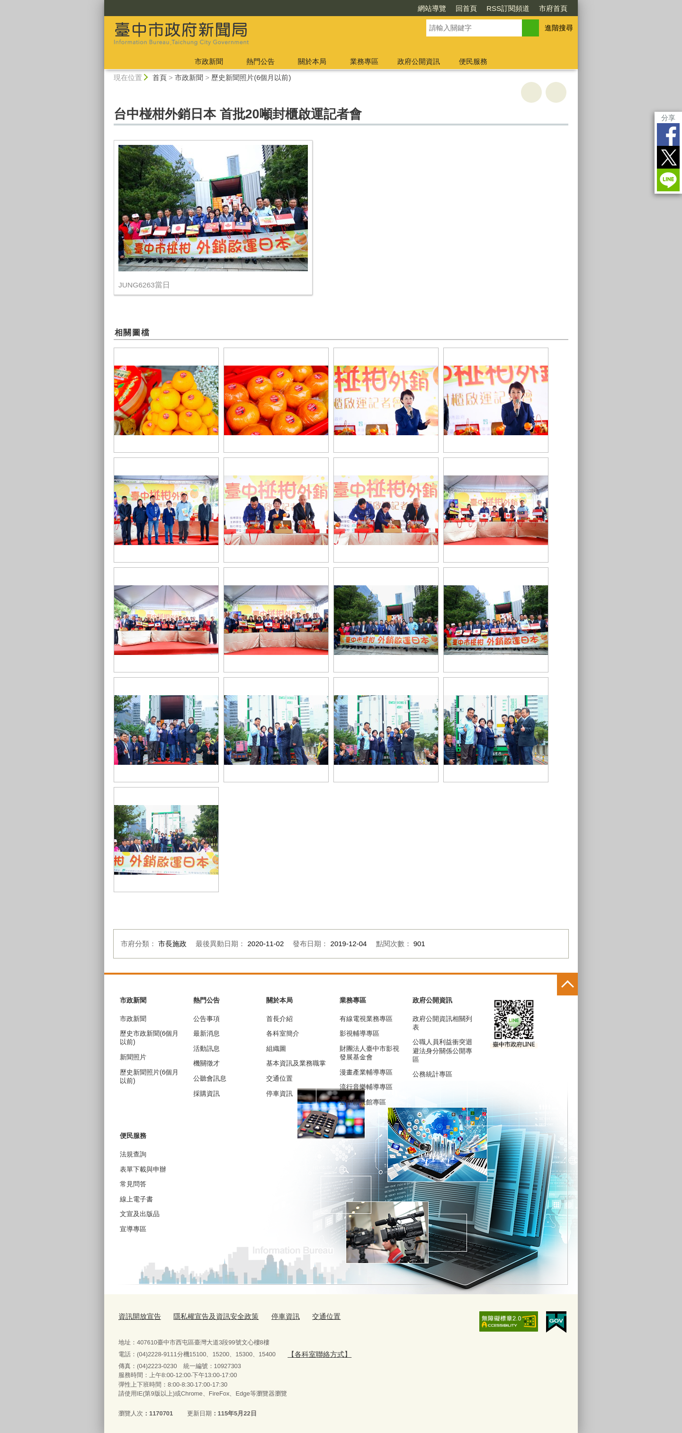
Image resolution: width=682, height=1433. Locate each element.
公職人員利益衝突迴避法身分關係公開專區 (442, 1050)
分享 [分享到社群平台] (668, 117)
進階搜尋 (559, 28)
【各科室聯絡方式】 (314, 1351)
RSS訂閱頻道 (507, 8)
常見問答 (133, 1184)
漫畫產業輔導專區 (366, 1072)
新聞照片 (133, 1057)
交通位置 (279, 1078)
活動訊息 (206, 1048)
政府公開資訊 (418, 61)
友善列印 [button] (531, 92)
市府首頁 (553, 8)
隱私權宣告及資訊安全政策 (205, 1315)
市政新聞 (209, 61)
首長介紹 (279, 1018)
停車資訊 (279, 1093)
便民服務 (473, 61)
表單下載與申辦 (143, 1169)
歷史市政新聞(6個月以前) (149, 1038)
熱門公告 (260, 61)
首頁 (160, 77)
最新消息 (206, 1033)
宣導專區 (133, 1229)
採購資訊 (206, 1093)
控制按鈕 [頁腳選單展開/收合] (567, 985)
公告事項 (206, 1018)
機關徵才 (206, 1063)
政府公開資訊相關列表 (442, 1023)
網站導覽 (432, 8)
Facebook (668, 134)
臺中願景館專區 (363, 1102)
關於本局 (312, 61)
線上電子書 (136, 1199)
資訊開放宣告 (136, 1315)
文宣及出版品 (140, 1214)
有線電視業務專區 (366, 1018)
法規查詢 (133, 1154)
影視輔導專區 (359, 1033)
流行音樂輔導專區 (366, 1087)
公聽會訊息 (209, 1078)
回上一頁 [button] (556, 92)
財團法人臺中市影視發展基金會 (369, 1053)
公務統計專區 (432, 1074)
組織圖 (276, 1048)
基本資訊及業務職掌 (296, 1063)
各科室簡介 (282, 1033)
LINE (668, 180)
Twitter (668, 157)
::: (100, 4)
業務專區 (364, 61)
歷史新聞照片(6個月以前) (251, 77)
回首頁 (466, 8)
